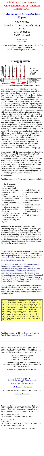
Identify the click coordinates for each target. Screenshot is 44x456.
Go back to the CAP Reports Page (22, 390)
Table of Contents (29, 49)
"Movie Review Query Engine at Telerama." (17, 339)
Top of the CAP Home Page (22, 395)
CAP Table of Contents (22, 399)
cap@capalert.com (22, 407)
